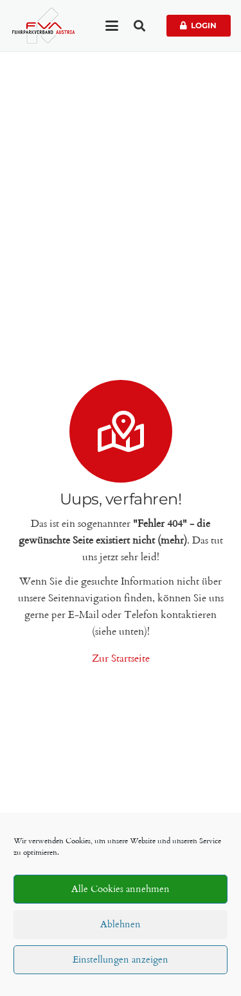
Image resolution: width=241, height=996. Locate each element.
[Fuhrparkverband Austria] (43, 25)
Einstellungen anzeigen (120, 960)
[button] (112, 25)
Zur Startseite (121, 658)
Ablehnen (120, 925)
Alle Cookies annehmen (120, 889)
